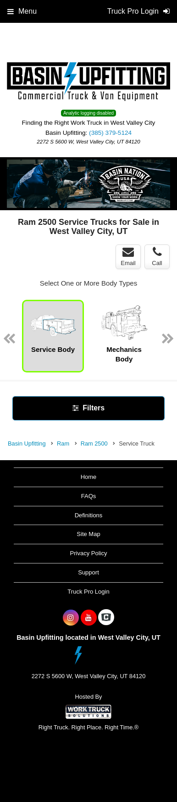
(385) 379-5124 (110, 132)
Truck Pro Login (88, 591)
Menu (22, 11)
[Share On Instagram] (71, 617)
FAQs (88, 496)
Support (88, 572)
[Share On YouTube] (89, 617)
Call (157, 256)
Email (128, 256)
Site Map (88, 534)
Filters (88, 408)
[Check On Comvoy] (106, 617)
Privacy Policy (88, 553)
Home (89, 476)
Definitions (89, 515)
